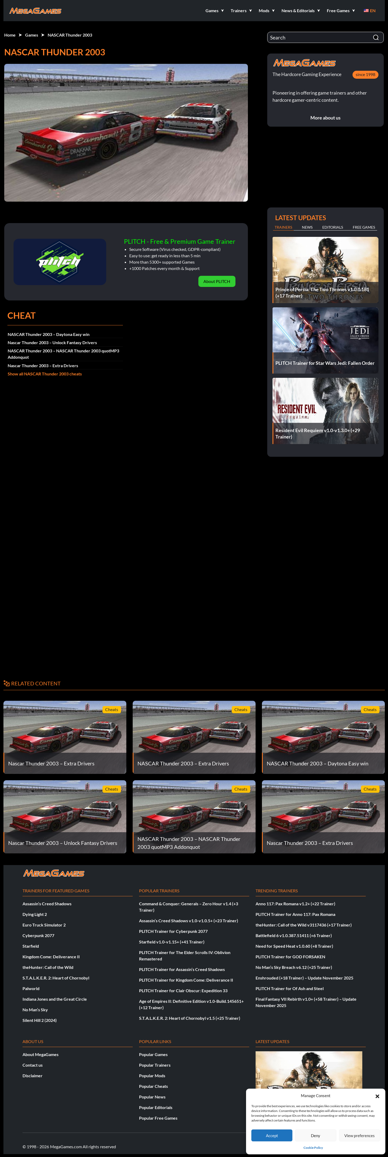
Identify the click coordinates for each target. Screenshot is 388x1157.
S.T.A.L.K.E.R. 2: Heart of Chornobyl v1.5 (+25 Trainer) (189, 1018)
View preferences (359, 1135)
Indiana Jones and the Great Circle (55, 998)
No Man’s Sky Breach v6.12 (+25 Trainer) (294, 967)
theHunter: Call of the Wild (48, 967)
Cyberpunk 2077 (38, 935)
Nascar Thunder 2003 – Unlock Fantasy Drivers (52, 342)
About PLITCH (216, 281)
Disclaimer (33, 1075)
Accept (272, 1135)
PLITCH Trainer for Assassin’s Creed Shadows (182, 969)
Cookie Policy (313, 1148)
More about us (325, 118)
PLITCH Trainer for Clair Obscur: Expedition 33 (183, 990)
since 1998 (365, 74)
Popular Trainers (155, 1064)
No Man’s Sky (35, 1009)
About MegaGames (41, 1054)
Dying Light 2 (35, 914)
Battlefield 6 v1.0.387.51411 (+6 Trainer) (294, 935)
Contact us (33, 1064)
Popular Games (153, 1054)
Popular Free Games (158, 1117)
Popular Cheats (153, 1086)
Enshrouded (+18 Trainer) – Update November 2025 (304, 977)
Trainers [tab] (283, 227)
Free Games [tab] (364, 227)
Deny (315, 1135)
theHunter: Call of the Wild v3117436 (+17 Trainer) (304, 924)
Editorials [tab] (332, 227)
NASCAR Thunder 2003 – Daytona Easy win (49, 334)
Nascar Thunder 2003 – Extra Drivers (43, 365)
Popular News (152, 1096)
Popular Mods (152, 1075)
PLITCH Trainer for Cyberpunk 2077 (173, 931)
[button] (377, 1095)
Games (31, 34)
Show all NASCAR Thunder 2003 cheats (45, 373)
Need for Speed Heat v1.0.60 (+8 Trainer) (294, 945)
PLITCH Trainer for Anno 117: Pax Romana (295, 914)
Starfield (31, 945)
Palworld (31, 988)
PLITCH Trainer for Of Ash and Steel (290, 988)
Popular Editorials (155, 1107)
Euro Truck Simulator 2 (44, 924)
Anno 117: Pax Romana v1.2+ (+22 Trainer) (295, 903)
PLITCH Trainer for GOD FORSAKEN (290, 956)
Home (10, 34)
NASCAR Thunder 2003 (70, 34)
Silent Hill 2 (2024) (40, 1020)
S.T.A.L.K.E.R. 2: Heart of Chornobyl (56, 977)
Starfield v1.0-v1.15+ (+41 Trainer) (171, 941)
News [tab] (307, 227)
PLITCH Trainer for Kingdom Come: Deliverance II (186, 979)
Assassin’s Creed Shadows (47, 903)
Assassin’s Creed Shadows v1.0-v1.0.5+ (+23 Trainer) (188, 920)
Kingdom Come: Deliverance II (51, 956)
